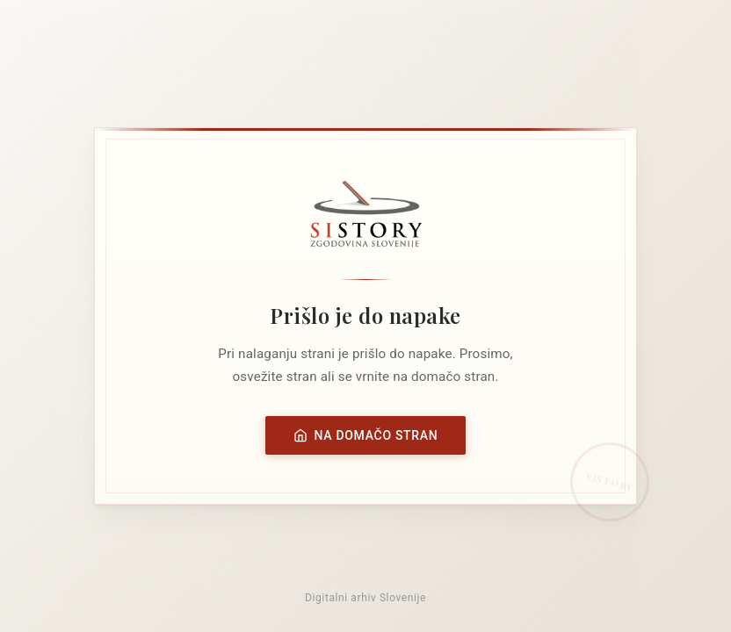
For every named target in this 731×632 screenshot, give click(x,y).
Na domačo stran (365, 435)
